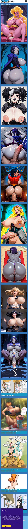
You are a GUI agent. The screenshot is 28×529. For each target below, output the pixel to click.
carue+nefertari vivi (14, 393)
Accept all (6, 526)
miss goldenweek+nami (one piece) (14, 431)
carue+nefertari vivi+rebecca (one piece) (14, 469)
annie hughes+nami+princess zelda (14, 489)
